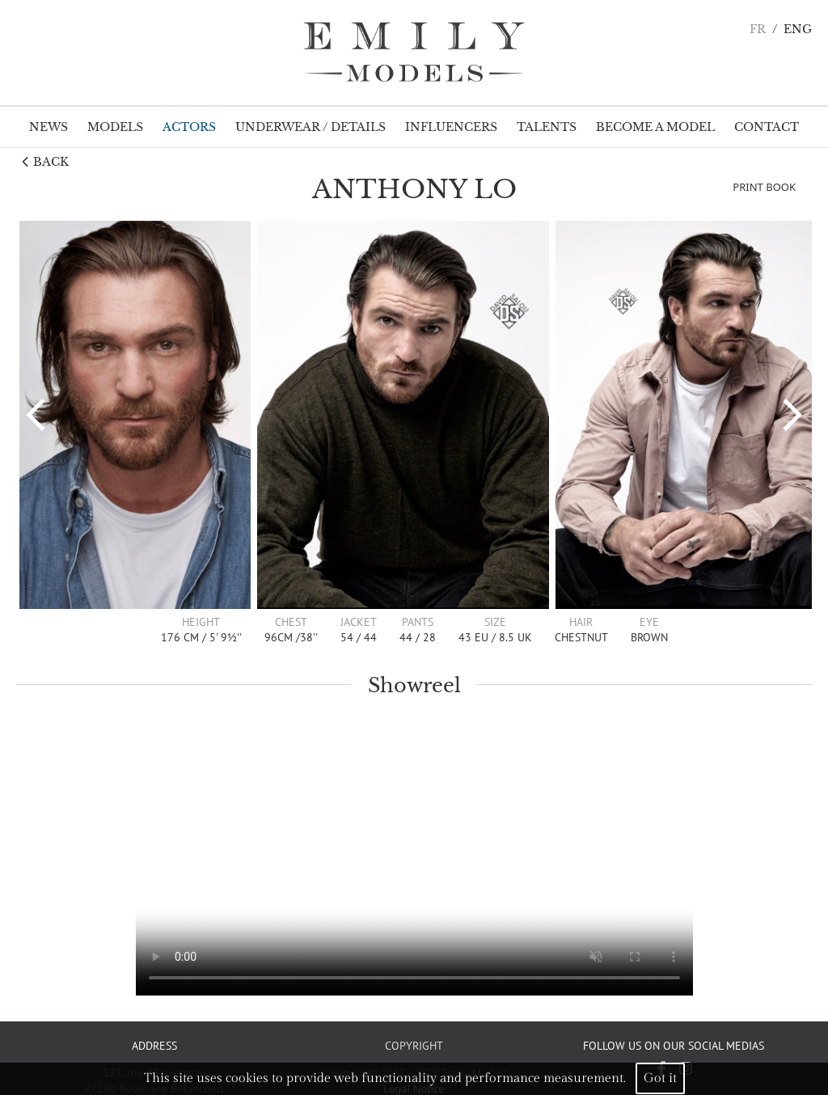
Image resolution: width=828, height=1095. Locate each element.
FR (758, 29)
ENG (798, 29)
